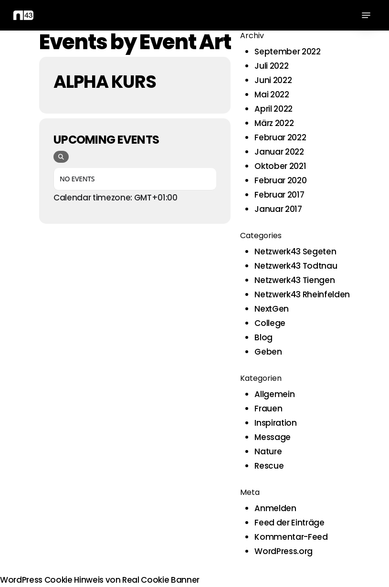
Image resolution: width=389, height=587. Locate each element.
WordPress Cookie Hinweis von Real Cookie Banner (100, 580)
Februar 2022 (280, 137)
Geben (268, 351)
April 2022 (273, 109)
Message (272, 437)
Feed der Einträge (289, 522)
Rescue (269, 466)
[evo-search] (61, 157)
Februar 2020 (280, 180)
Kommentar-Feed (290, 537)
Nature (268, 451)
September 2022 (287, 51)
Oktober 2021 (280, 166)
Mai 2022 (271, 94)
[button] (366, 15)
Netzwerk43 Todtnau (295, 266)
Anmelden (275, 508)
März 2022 (274, 123)
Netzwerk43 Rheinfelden (302, 294)
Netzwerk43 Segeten (295, 251)
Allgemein (274, 394)
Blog (263, 337)
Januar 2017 (278, 209)
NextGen (271, 308)
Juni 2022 (273, 80)
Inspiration (275, 423)
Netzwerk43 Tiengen (294, 280)
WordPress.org (283, 551)
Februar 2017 (279, 194)
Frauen (268, 408)
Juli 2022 (271, 66)
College (269, 323)
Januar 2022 (279, 151)
